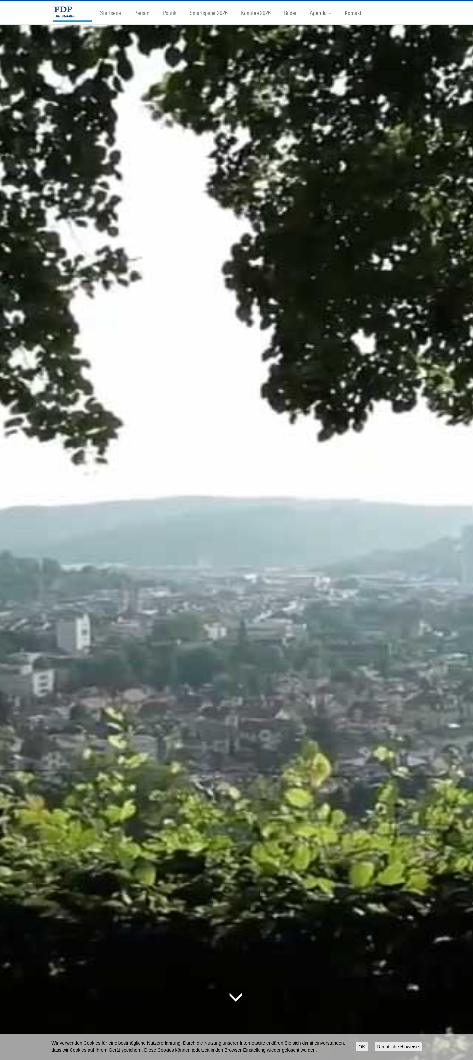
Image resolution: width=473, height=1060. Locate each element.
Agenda (320, 12)
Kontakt (353, 12)
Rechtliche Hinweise (398, 1046)
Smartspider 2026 (209, 12)
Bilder (290, 12)
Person (142, 12)
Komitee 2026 (256, 12)
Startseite (110, 12)
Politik (169, 12)
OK (361, 1046)
